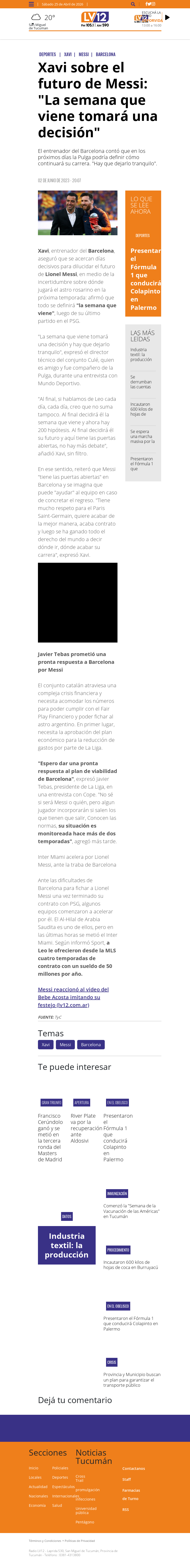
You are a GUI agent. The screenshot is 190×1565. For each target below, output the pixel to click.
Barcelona (91, 1044)
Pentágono (85, 1522)
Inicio (33, 1467)
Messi (65, 1044)
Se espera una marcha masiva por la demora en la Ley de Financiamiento (144, 444)
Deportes (60, 1477)
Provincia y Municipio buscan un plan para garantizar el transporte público (132, 1379)
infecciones (85, 1499)
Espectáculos (63, 1486)
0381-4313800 (69, 1555)
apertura (82, 1102)
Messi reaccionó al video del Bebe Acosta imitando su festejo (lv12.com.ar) (73, 997)
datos (66, 1216)
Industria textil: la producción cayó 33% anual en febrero (141, 362)
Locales (35, 1477)
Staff (126, 1479)
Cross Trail (80, 1478)
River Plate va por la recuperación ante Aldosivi (86, 1128)
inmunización (117, 1193)
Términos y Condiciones (45, 1541)
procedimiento (118, 1250)
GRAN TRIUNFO (51, 1102)
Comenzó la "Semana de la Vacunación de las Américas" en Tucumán (131, 1211)
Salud (57, 1505)
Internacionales (65, 1496)
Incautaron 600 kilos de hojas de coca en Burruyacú (141, 414)
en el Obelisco (117, 1102)
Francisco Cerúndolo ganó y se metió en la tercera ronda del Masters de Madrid (50, 1137)
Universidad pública (86, 1510)
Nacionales (38, 1496)
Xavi (46, 1044)
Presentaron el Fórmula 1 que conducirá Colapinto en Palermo (149, 278)
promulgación (88, 1489)
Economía (37, 1505)
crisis (111, 1362)
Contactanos (133, 1468)
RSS (125, 1509)
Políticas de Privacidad (80, 1541)
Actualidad (38, 1486)
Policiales (60, 1467)
